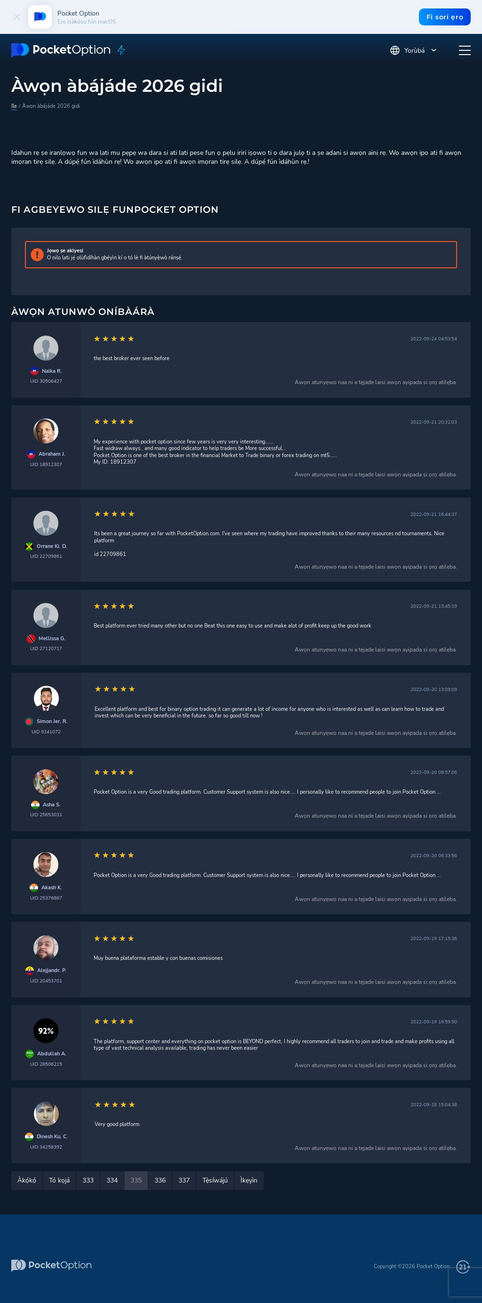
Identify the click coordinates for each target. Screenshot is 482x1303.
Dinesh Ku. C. (52, 1137)
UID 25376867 (46, 898)
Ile (14, 106)
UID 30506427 (46, 381)
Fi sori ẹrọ (444, 17)
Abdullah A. (51, 1054)
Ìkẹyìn (249, 1180)
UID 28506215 (46, 1064)
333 (88, 1180)
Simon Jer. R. (52, 721)
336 (160, 1180)
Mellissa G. (52, 638)
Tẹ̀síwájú (215, 1180)
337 (184, 1180)
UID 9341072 (46, 732)
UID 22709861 (46, 556)
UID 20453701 (46, 981)
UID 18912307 (46, 464)
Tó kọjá (59, 1180)
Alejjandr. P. (51, 970)
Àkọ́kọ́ (26, 1180)
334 (112, 1180)
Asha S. (52, 805)
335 (136, 1180)
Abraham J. (52, 454)
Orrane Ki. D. (52, 546)
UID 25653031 (46, 815)
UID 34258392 (46, 1147)
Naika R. (52, 371)
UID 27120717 (46, 648)
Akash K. (51, 888)
